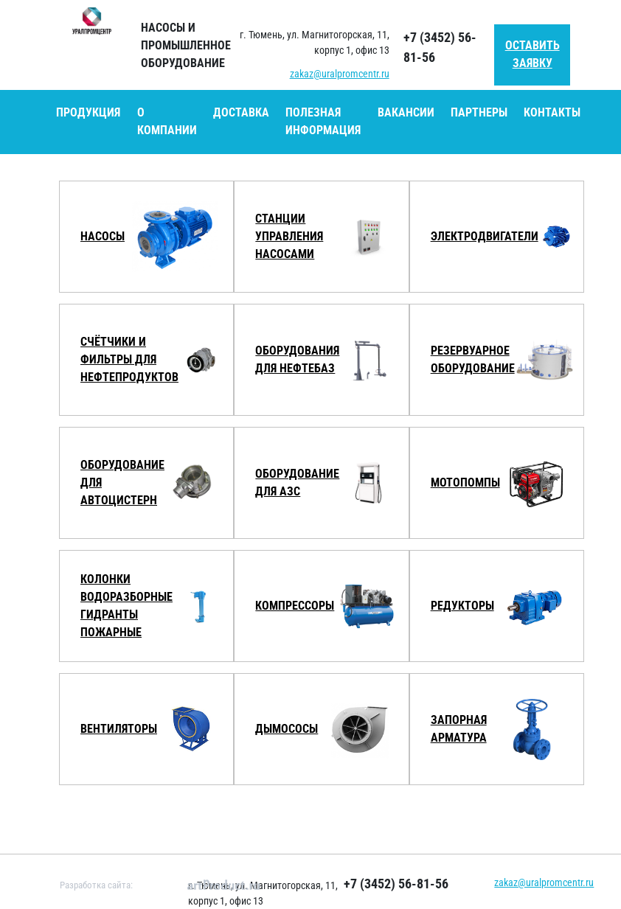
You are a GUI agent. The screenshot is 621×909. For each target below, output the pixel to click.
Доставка (241, 112)
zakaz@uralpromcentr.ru (339, 74)
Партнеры (479, 112)
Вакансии (406, 112)
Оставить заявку (532, 54)
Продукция (88, 112)
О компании (167, 121)
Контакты (552, 112)
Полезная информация (323, 121)
